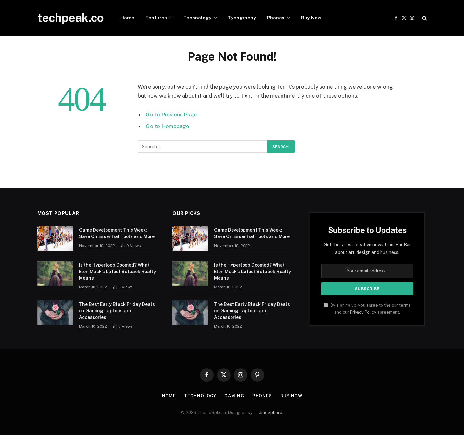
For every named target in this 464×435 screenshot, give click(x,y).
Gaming (234, 395)
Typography (242, 17)
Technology (197, 17)
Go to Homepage (167, 126)
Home (127, 17)
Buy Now (311, 17)
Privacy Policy (363, 312)
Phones (275, 17)
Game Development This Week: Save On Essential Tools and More (117, 233)
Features (156, 17)
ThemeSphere (268, 412)
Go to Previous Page (171, 114)
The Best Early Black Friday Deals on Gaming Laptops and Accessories (117, 311)
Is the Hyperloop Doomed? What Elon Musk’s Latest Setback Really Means (117, 271)
